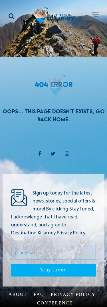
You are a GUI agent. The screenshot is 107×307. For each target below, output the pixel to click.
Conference (55, 302)
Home (60, 119)
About (18, 294)
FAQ (39, 294)
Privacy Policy (73, 294)
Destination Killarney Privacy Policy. (48, 233)
